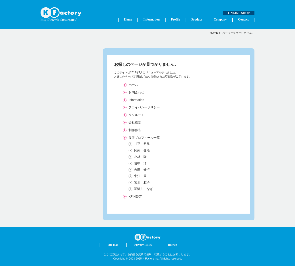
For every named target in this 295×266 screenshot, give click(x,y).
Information (151, 19)
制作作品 (135, 130)
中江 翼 (140, 176)
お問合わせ (136, 92)
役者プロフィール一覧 (144, 137)
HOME (214, 32)
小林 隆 (140, 157)
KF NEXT (135, 196)
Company (220, 19)
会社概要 (135, 122)
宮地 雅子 (142, 182)
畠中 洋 (140, 163)
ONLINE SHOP (239, 13)
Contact (243, 19)
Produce (197, 19)
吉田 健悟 (142, 169)
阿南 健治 (142, 150)
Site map (113, 244)
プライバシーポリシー (144, 107)
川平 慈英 (142, 144)
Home (128, 19)
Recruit (172, 244)
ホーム (133, 85)
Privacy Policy (143, 244)
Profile (175, 19)
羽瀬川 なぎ (143, 189)
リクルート (136, 115)
